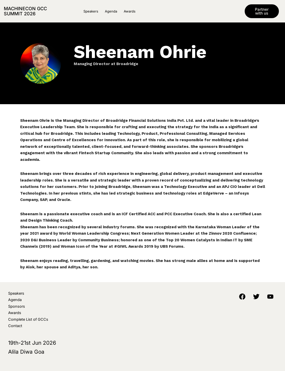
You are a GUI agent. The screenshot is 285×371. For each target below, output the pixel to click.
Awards (129, 11)
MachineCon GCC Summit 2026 (25, 11)
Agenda (111, 11)
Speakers (90, 11)
